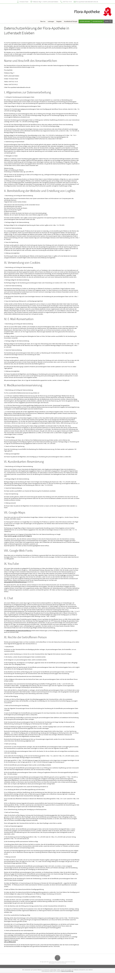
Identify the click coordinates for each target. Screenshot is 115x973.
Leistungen (51, 21)
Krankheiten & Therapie (70, 21)
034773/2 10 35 (67, 1)
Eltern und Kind (85, 21)
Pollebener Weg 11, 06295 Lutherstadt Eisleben (45, 1)
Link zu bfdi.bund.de (10, 942)
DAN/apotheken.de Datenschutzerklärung (18, 630)
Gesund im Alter (97, 21)
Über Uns (42, 21)
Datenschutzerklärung (67, 971)
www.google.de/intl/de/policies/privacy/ (15, 582)
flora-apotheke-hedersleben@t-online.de (87, 1)
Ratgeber (59, 21)
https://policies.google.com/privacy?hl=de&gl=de (18, 536)
